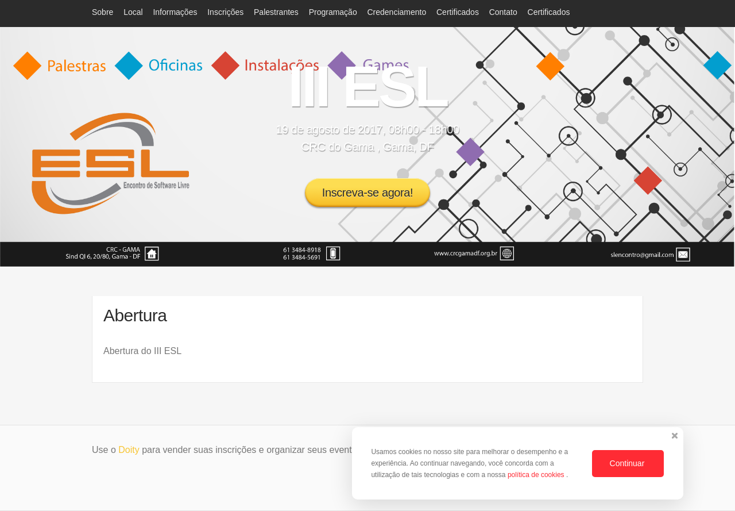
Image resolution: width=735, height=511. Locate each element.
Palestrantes (276, 12)
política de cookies (537, 475)
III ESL (367, 86)
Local (132, 12)
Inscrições (225, 12)
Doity (128, 450)
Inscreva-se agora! (367, 192)
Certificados (457, 12)
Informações (175, 12)
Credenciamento (396, 12)
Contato (503, 12)
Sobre (102, 12)
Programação (333, 12)
